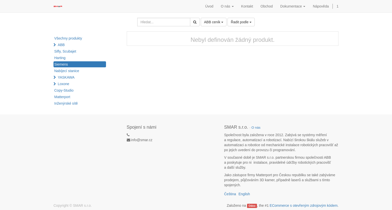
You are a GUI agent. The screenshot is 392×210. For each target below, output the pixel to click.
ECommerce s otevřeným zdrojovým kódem (304, 205)
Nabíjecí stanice (66, 71)
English (244, 194)
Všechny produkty (68, 38)
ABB (61, 45)
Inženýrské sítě (66, 103)
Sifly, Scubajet (65, 51)
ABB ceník (213, 22)
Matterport (62, 97)
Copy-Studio (64, 90)
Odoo (251, 205)
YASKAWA (66, 77)
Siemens (61, 64)
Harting (60, 58)
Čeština (230, 194)
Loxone (63, 84)
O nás (256, 127)
